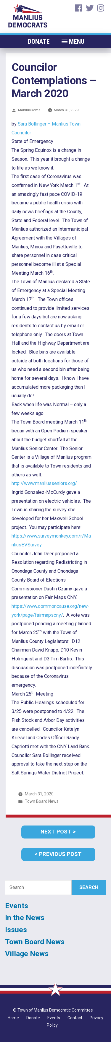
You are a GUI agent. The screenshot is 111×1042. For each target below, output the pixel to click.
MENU (76, 41)
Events (16, 905)
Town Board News (42, 801)
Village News (27, 953)
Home (13, 1017)
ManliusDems (29, 110)
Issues (16, 929)
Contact (74, 1017)
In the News (24, 917)
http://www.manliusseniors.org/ (44, 483)
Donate (39, 41)
